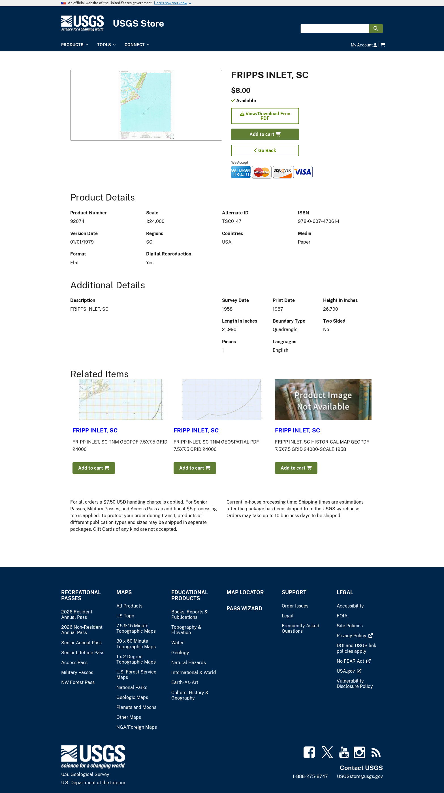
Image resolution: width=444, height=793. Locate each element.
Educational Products (189, 595)
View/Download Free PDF (265, 116)
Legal (345, 592)
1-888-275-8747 (310, 776)
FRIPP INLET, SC (95, 430)
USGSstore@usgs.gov (360, 776)
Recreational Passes (81, 595)
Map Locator (245, 592)
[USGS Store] (222, 23)
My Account (364, 44)
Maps (124, 592)
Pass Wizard (244, 608)
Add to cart (265, 134)
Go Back (265, 150)
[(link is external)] (352, 635)
